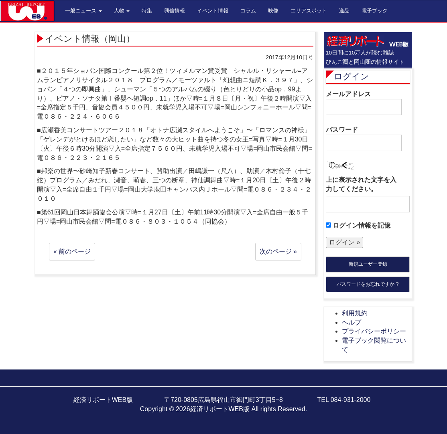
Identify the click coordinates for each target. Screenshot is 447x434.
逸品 (344, 11)
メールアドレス (364, 103)
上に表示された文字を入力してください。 (361, 184)
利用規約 (355, 313)
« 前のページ (72, 251)
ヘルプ (351, 322)
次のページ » (278, 251)
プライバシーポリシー (374, 331)
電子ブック (375, 11)
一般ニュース (83, 11)
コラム (248, 11)
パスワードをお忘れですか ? (367, 284)
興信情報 (174, 11)
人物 (122, 11)
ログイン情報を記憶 (358, 225)
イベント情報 (212, 11)
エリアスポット (309, 11)
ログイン (351, 76)
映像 (273, 11)
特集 (147, 11)
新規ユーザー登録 (368, 264)
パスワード (364, 138)
